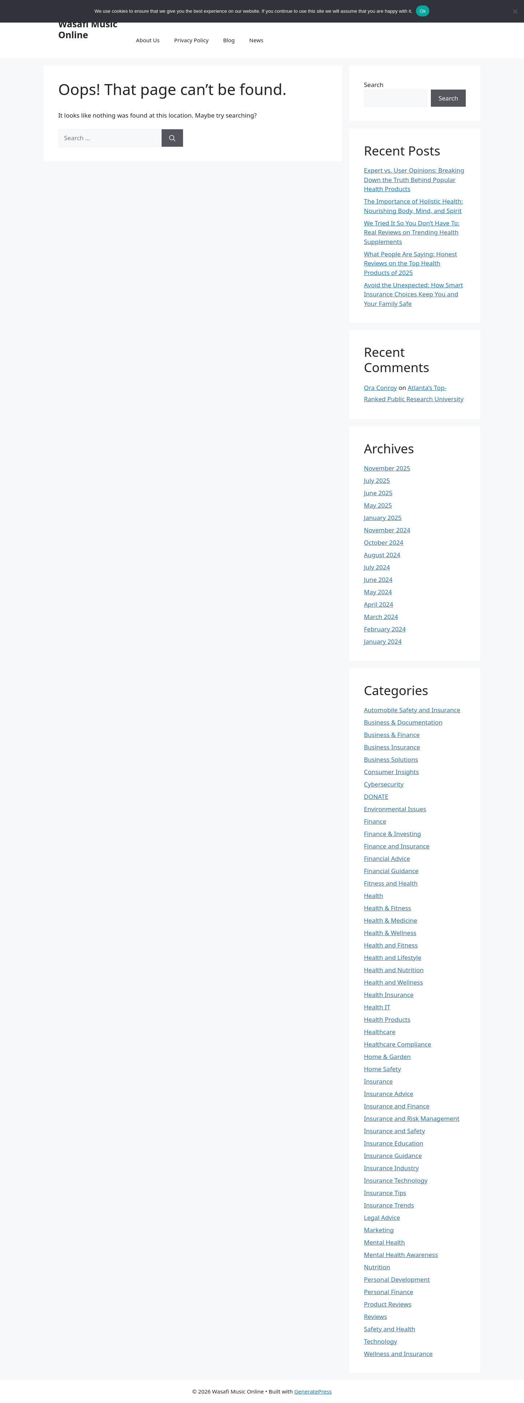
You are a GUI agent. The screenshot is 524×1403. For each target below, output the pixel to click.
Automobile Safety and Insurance (412, 710)
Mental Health (384, 1242)
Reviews (375, 1316)
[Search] (172, 138)
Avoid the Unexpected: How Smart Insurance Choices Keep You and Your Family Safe (413, 294)
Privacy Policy (191, 40)
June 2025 (378, 493)
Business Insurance (392, 747)
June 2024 (378, 579)
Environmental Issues (395, 809)
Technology (380, 1341)
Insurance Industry (391, 1168)
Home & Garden (387, 1056)
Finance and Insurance (396, 846)
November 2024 (387, 530)
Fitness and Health (391, 883)
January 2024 (383, 641)
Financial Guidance (391, 871)
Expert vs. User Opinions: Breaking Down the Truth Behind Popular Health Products (414, 179)
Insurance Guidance (393, 1155)
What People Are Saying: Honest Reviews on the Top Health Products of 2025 (410, 263)
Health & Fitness (387, 908)
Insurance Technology (396, 1180)
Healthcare (380, 1032)
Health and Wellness (393, 982)
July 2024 (377, 567)
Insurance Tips (385, 1193)
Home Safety (382, 1069)
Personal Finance (388, 1292)
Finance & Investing (392, 833)
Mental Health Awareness (401, 1254)
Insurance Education (393, 1143)
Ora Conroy (380, 387)
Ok (423, 11)
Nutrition (377, 1267)
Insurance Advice (388, 1093)
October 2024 (383, 542)
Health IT (377, 1007)
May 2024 (378, 592)
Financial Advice (387, 858)
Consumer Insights (391, 772)
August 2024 (382, 555)
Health (373, 895)
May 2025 (378, 505)
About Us (148, 40)
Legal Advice (382, 1217)
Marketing (379, 1230)
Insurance (378, 1081)
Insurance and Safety (394, 1131)
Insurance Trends (389, 1205)
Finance (375, 821)
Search (374, 84)
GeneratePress (313, 1391)
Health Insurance (389, 994)
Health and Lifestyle (392, 957)
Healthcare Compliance (397, 1044)
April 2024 (378, 604)
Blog (229, 40)
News (256, 40)
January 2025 (383, 517)
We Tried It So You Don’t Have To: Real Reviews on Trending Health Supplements (412, 232)
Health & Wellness (390, 933)
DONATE (376, 796)
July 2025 (377, 480)
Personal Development (397, 1279)
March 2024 (381, 616)
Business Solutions (391, 759)
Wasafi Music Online (88, 29)
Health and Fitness (391, 945)
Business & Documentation (403, 722)
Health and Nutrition (394, 970)
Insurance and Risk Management (412, 1118)
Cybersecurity (384, 784)
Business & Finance (392, 734)
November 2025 (387, 468)
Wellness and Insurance (398, 1353)
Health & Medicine (390, 920)
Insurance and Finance (396, 1106)
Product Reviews (388, 1304)
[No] (515, 11)
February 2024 (385, 629)
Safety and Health (389, 1329)
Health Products (387, 1019)
